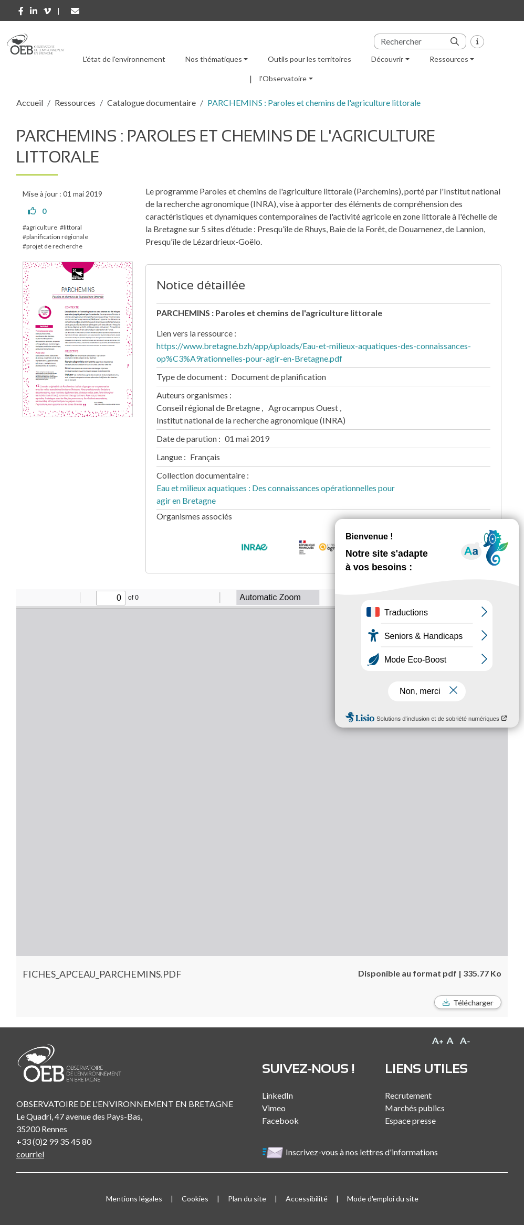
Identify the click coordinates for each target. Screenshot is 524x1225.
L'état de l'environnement (124, 59)
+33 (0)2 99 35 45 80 (53, 1141)
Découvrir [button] (387, 59)
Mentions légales (134, 1198)
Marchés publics (415, 1108)
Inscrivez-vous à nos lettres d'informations (350, 1152)
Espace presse (410, 1120)
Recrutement (408, 1095)
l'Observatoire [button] (283, 78)
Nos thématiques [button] (213, 59)
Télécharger (473, 1002)
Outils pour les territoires (309, 59)
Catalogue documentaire (151, 102)
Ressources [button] (448, 59)
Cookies (195, 1198)
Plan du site (247, 1198)
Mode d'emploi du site (382, 1198)
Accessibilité (307, 1198)
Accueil (29, 102)
